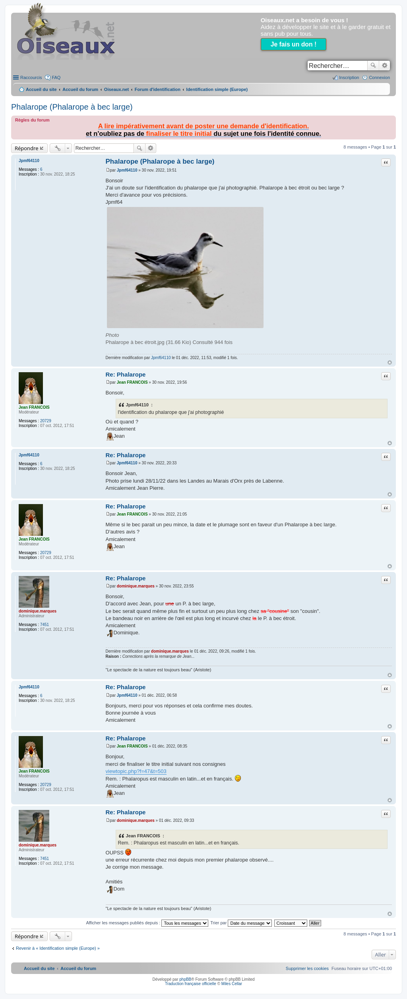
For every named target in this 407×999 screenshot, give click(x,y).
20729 (45, 421)
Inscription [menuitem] (349, 77)
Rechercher (373, 65)
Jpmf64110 (29, 160)
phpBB (185, 979)
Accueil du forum (80, 89)
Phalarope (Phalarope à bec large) (72, 106)
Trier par (241, 922)
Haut (390, 362)
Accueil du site (41, 89)
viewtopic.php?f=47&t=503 (136, 771)
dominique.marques (37, 611)
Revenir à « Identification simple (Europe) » (58, 948)
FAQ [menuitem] (56, 77)
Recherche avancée (384, 65)
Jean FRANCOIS (34, 407)
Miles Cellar (231, 984)
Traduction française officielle (190, 984)
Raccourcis (31, 77)
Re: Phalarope (126, 374)
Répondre (27, 148)
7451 (44, 624)
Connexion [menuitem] (379, 77)
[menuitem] (307, 968)
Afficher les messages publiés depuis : (147, 922)
